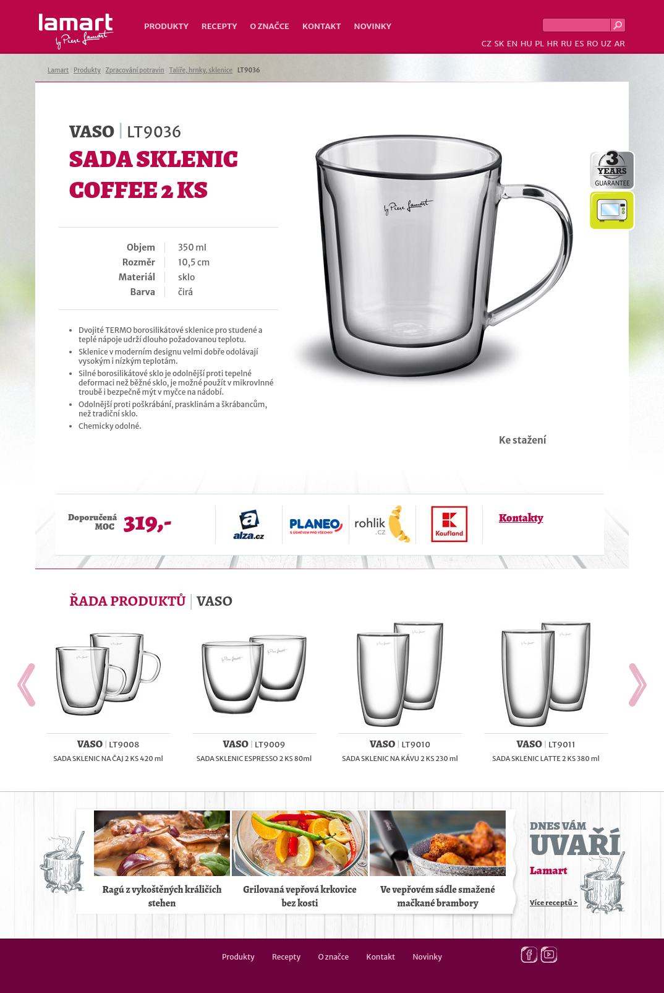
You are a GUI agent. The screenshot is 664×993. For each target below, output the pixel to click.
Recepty (219, 26)
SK (499, 43)
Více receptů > (554, 902)
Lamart (76, 31)
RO (592, 43)
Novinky (372, 26)
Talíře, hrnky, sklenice (200, 70)
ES (579, 43)
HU (526, 43)
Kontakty (521, 517)
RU (566, 43)
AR (619, 43)
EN (512, 43)
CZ (487, 43)
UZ (606, 43)
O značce (269, 26)
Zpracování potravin (135, 70)
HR (552, 43)
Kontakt (321, 26)
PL (539, 43)
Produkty (166, 26)
